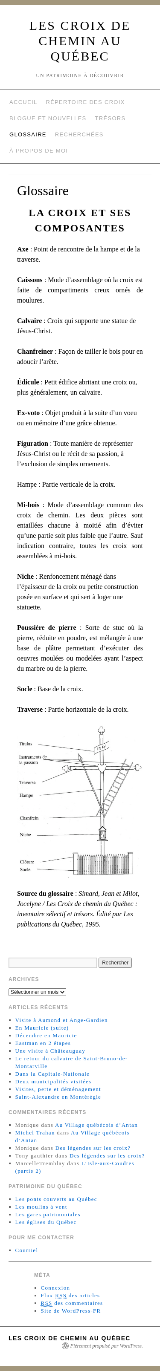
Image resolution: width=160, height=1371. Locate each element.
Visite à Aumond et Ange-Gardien (61, 1020)
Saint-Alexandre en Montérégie (58, 1097)
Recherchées (79, 134)
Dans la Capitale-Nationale (52, 1074)
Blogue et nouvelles (48, 118)
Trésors (110, 118)
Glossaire (28, 134)
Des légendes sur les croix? (93, 1148)
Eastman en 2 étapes (43, 1043)
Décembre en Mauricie (46, 1035)
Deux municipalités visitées (53, 1081)
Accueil (23, 102)
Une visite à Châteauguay (50, 1051)
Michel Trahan (35, 1132)
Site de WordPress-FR (71, 1311)
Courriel (26, 1250)
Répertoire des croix (85, 102)
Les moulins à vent (41, 1207)
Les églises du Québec (46, 1222)
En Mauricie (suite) (42, 1028)
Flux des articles (70, 1295)
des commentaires (72, 1303)
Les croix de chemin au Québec (80, 40)
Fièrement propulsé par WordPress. (106, 1346)
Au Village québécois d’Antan (96, 1125)
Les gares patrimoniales (48, 1214)
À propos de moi (38, 150)
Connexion (55, 1287)
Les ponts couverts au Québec (56, 1199)
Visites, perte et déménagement (58, 1089)
